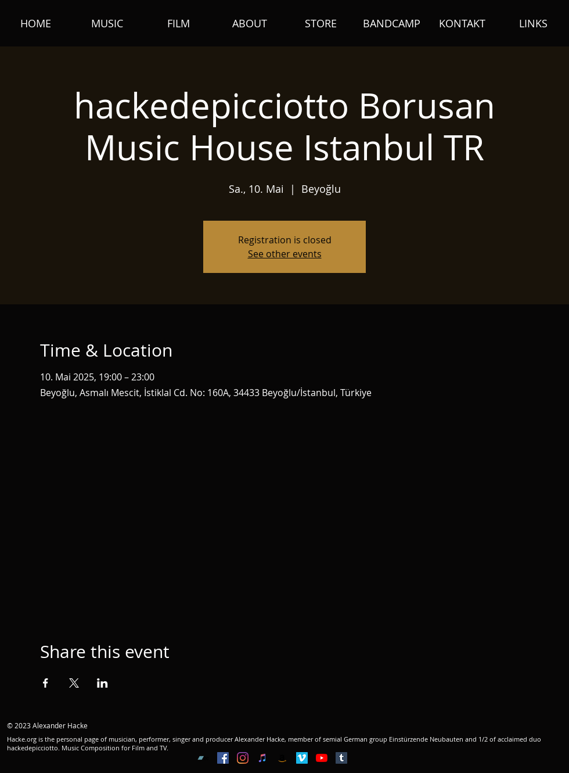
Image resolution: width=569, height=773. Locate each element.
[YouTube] (321, 758)
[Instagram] (243, 758)
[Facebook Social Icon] (223, 758)
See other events (285, 253)
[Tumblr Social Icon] (341, 758)
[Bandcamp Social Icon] (203, 758)
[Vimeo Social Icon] (302, 758)
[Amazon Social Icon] (282, 758)
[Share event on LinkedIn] (102, 683)
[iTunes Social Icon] (262, 758)
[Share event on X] (74, 683)
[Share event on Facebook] (45, 683)
